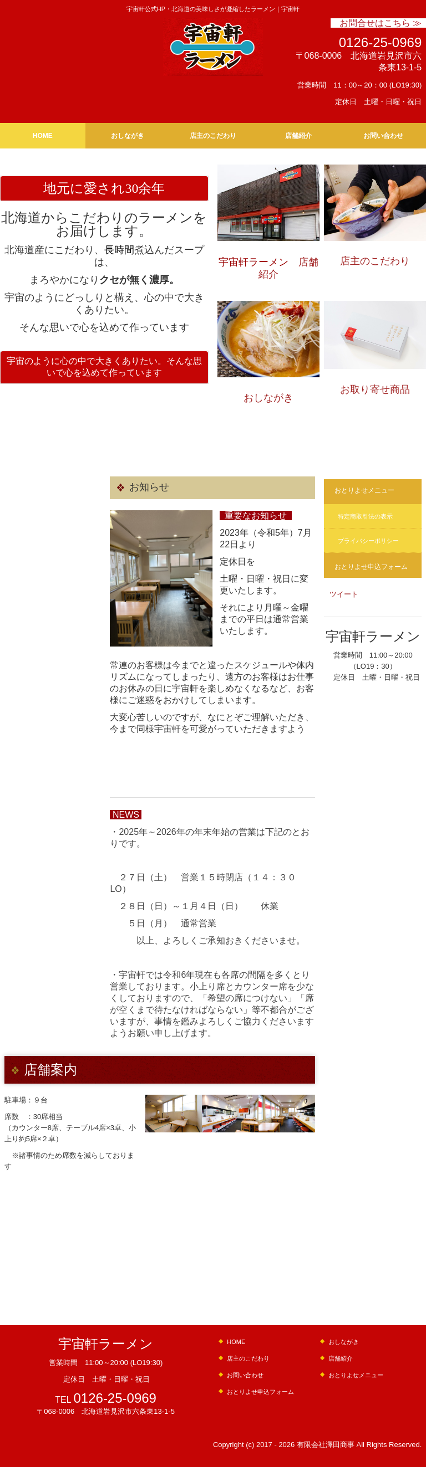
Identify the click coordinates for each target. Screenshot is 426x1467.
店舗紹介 (298, 136)
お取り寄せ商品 (375, 389)
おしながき (127, 136)
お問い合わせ (383, 136)
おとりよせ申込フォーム (371, 567)
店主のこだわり (213, 136)
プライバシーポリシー (368, 540)
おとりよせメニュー (364, 490)
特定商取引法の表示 (365, 516)
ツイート (343, 594)
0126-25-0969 (380, 42)
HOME (43, 136)
